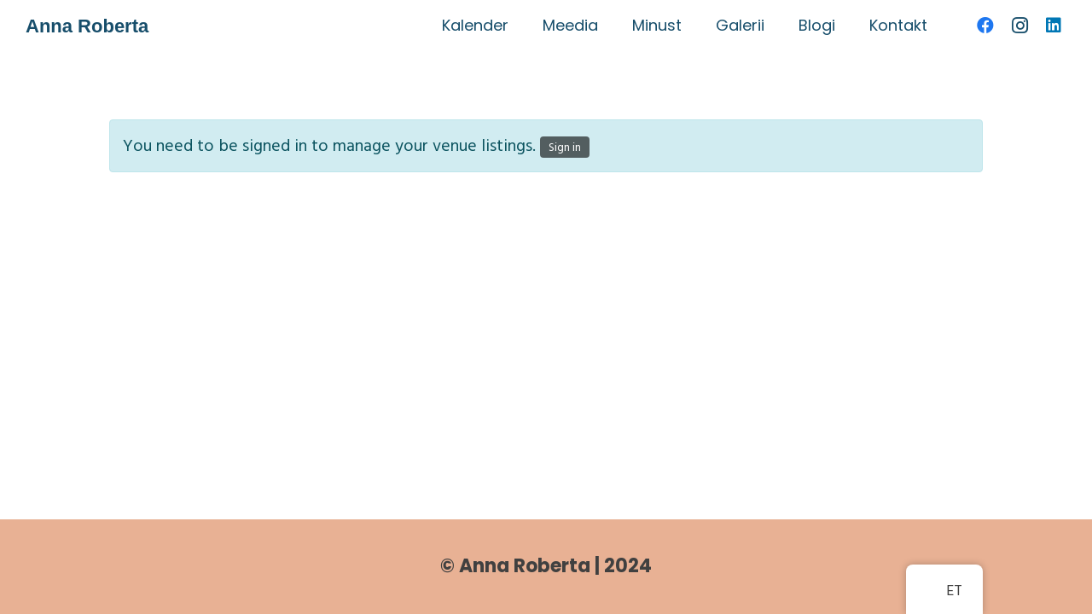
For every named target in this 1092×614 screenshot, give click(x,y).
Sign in (565, 147)
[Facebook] (985, 26)
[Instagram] (1019, 26)
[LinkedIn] (1054, 26)
